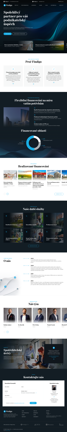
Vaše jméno (7, 386)
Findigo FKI (25, 424)
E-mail (22, 386)
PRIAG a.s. (61, 424)
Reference (34, 5)
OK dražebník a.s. (50, 424)
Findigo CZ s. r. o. (8, 5)
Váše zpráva (7, 395)
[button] (5, 194)
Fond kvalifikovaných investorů (14, 1)
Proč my (16, 5)
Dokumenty (36, 416)
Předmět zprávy (24, 391)
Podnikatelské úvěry (41, 1)
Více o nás (7, 33)
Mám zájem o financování (19, 33)
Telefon (6, 391)
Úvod (23, 410)
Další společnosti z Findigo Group (9, 424)
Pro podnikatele (24, 5)
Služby (40, 5)
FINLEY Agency (8, 430)
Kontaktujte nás (33, 245)
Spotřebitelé (53, 5)
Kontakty (61, 5)
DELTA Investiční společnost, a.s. (37, 424)
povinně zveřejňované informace (54, 357)
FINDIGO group (60, 1)
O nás (46, 5)
